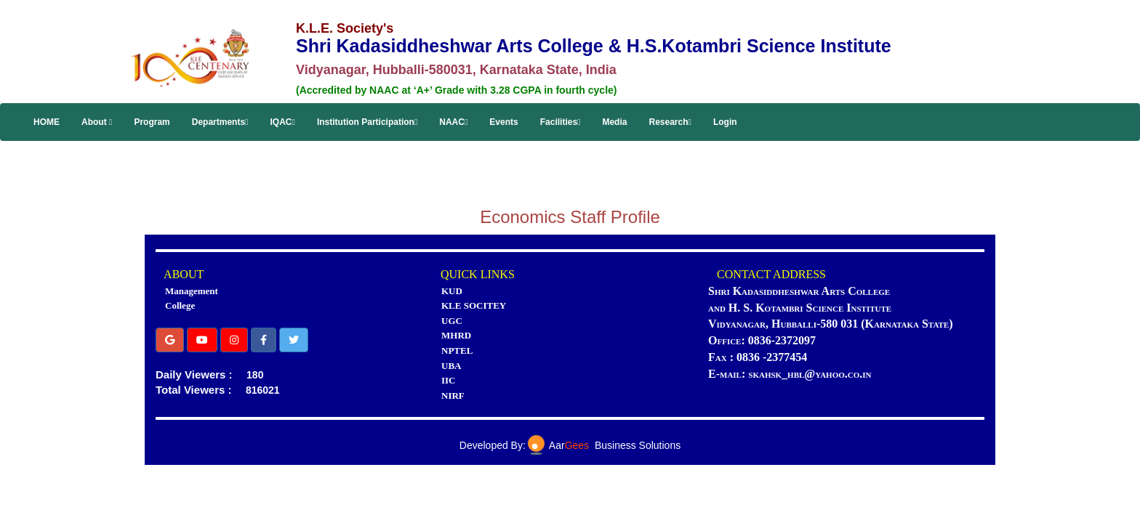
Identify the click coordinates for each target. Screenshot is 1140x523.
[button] (170, 340)
